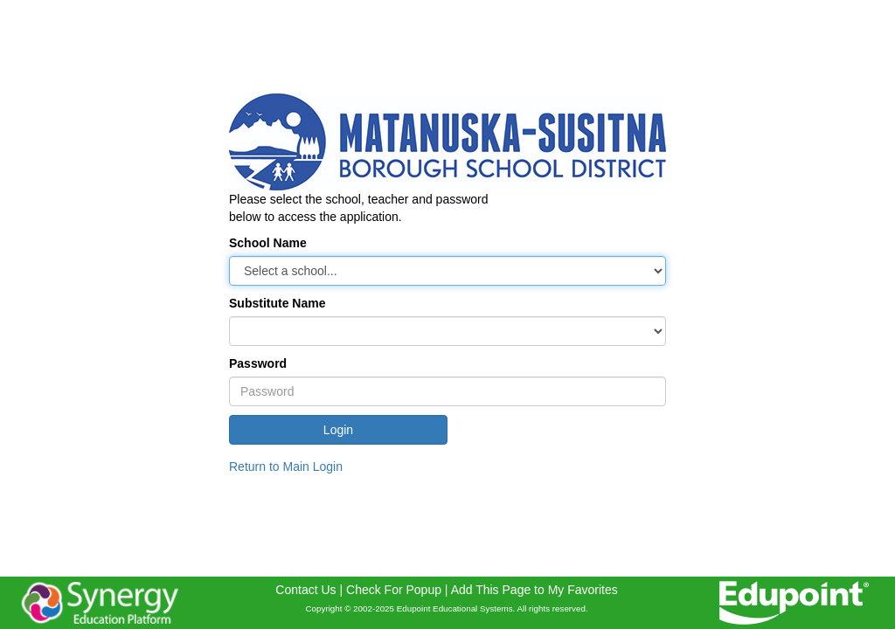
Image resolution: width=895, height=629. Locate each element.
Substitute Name (277, 303)
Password (258, 363)
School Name (268, 243)
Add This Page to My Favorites (534, 590)
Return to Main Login (286, 466)
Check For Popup (393, 590)
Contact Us (305, 590)
